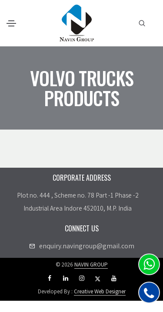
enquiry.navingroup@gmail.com (86, 245)
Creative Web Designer (100, 291)
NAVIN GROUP (91, 264)
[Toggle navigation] (11, 23)
